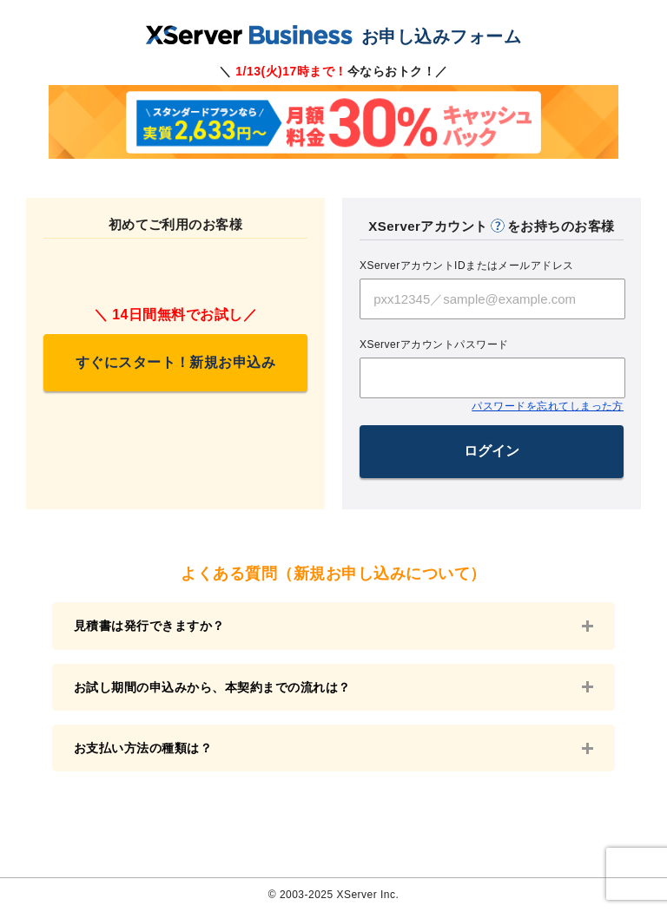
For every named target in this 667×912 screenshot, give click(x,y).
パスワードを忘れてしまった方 (548, 406)
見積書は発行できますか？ (149, 626)
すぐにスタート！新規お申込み (176, 362)
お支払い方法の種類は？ (143, 748)
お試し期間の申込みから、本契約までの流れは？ (212, 687)
